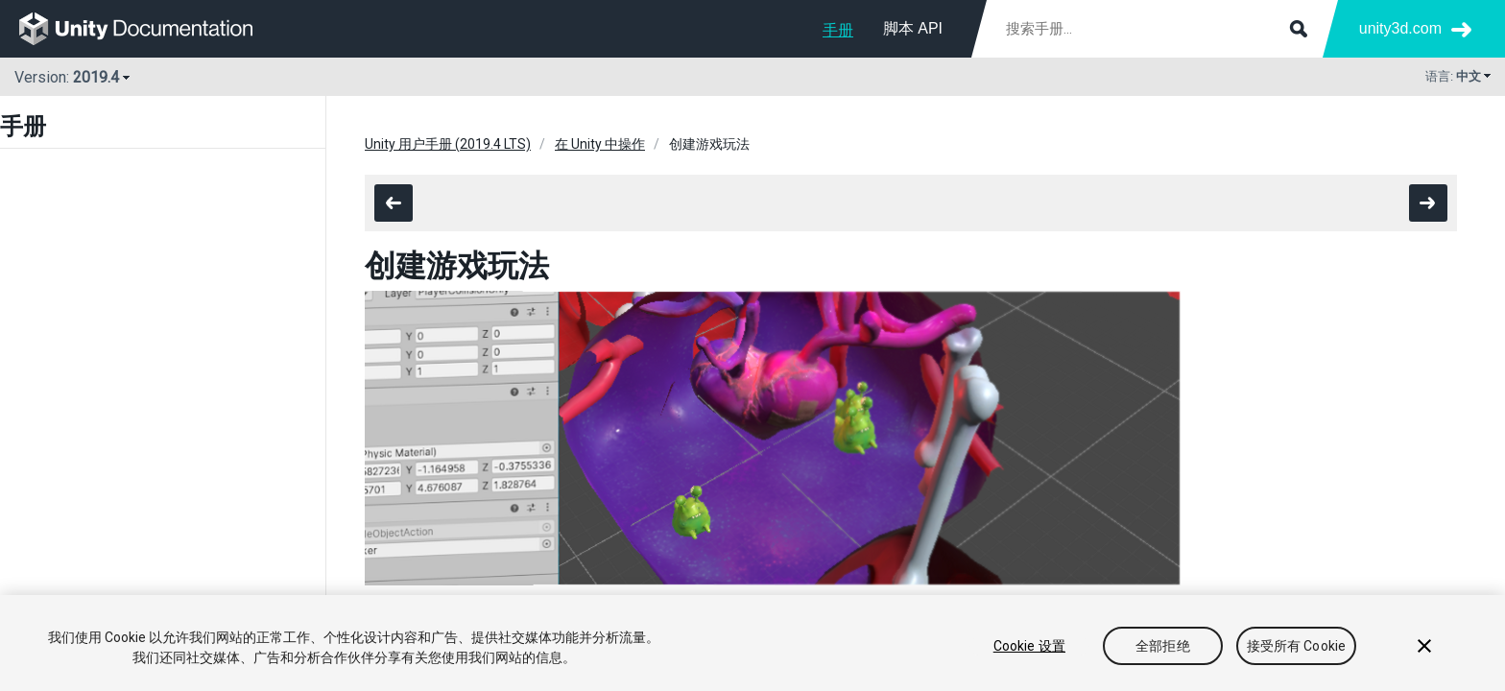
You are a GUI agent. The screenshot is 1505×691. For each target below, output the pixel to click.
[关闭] (1424, 646)
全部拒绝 (1162, 646)
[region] (752, 643)
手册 (838, 30)
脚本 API (913, 28)
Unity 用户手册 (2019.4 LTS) (448, 144)
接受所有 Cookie (1297, 646)
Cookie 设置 (1029, 646)
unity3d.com (1400, 28)
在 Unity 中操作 (600, 144)
